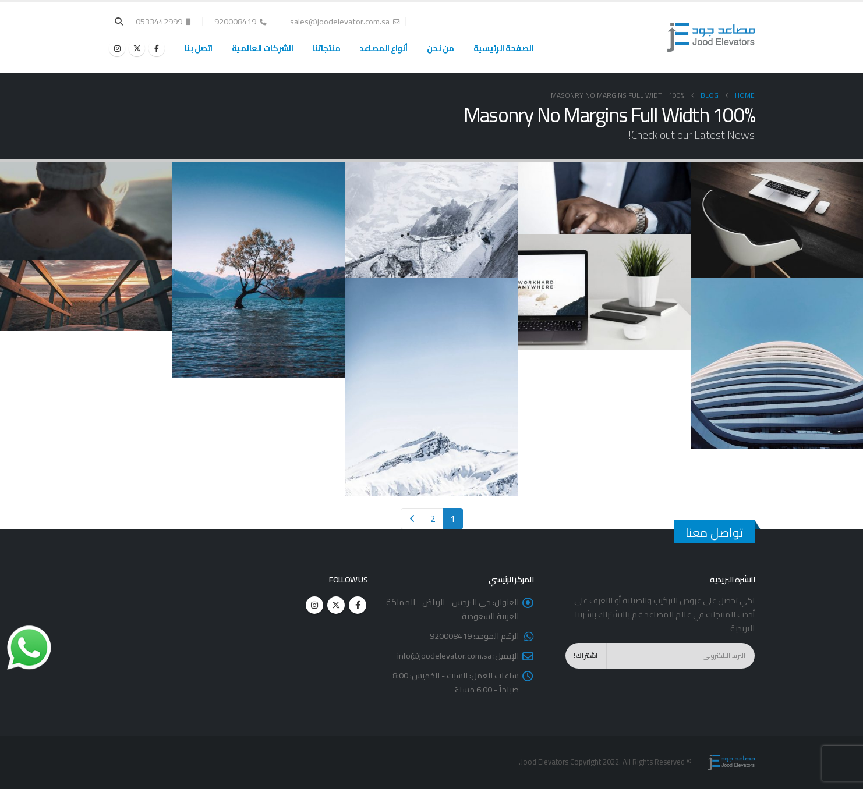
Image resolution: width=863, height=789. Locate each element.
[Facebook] (156, 48)
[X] (137, 48)
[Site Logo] (711, 37)
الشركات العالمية (262, 48)
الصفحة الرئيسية (503, 48)
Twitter (336, 605)
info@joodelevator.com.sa (444, 655)
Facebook (357, 605)
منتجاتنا (326, 48)
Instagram (314, 605)
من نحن (440, 48)
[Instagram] (117, 48)
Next (412, 518)
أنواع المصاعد (383, 48)
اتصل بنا (199, 48)
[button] (119, 22)
